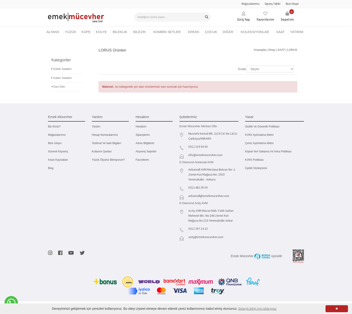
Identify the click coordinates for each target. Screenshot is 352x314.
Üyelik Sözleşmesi (256, 168)
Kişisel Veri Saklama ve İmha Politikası (268, 151)
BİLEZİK (139, 32)
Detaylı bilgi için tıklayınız (257, 308)
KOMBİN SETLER (167, 32)
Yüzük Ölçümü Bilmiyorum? (108, 159)
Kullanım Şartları (102, 151)
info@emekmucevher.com (206, 155)
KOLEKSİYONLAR (255, 32)
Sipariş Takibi (272, 4)
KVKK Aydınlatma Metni (259, 134)
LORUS (292, 49)
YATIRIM (296, 32)
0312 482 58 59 (198, 187)
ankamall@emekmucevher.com (209, 195)
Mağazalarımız (251, 4)
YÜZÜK (70, 32)
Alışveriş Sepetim (146, 151)
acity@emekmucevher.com (206, 236)
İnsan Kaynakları (58, 159)
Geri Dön (58, 80)
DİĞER (228, 32)
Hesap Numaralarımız (105, 134)
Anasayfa (260, 49)
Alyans (52, 32)
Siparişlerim (143, 134)
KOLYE (101, 32)
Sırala (242, 69)
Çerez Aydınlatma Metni (259, 143)
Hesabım (141, 126)
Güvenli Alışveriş (58, 151)
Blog (50, 168)
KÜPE (86, 32)
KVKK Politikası (254, 159)
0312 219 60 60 (198, 147)
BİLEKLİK (120, 32)
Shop (271, 49)
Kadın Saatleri (61, 71)
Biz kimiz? (54, 126)
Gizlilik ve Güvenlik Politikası (262, 126)
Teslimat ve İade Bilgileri (106, 143)
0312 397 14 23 (198, 228)
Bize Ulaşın (292, 4)
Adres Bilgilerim (145, 143)
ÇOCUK (211, 32)
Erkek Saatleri (61, 62)
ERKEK (194, 32)
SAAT (280, 32)
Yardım (96, 126)
